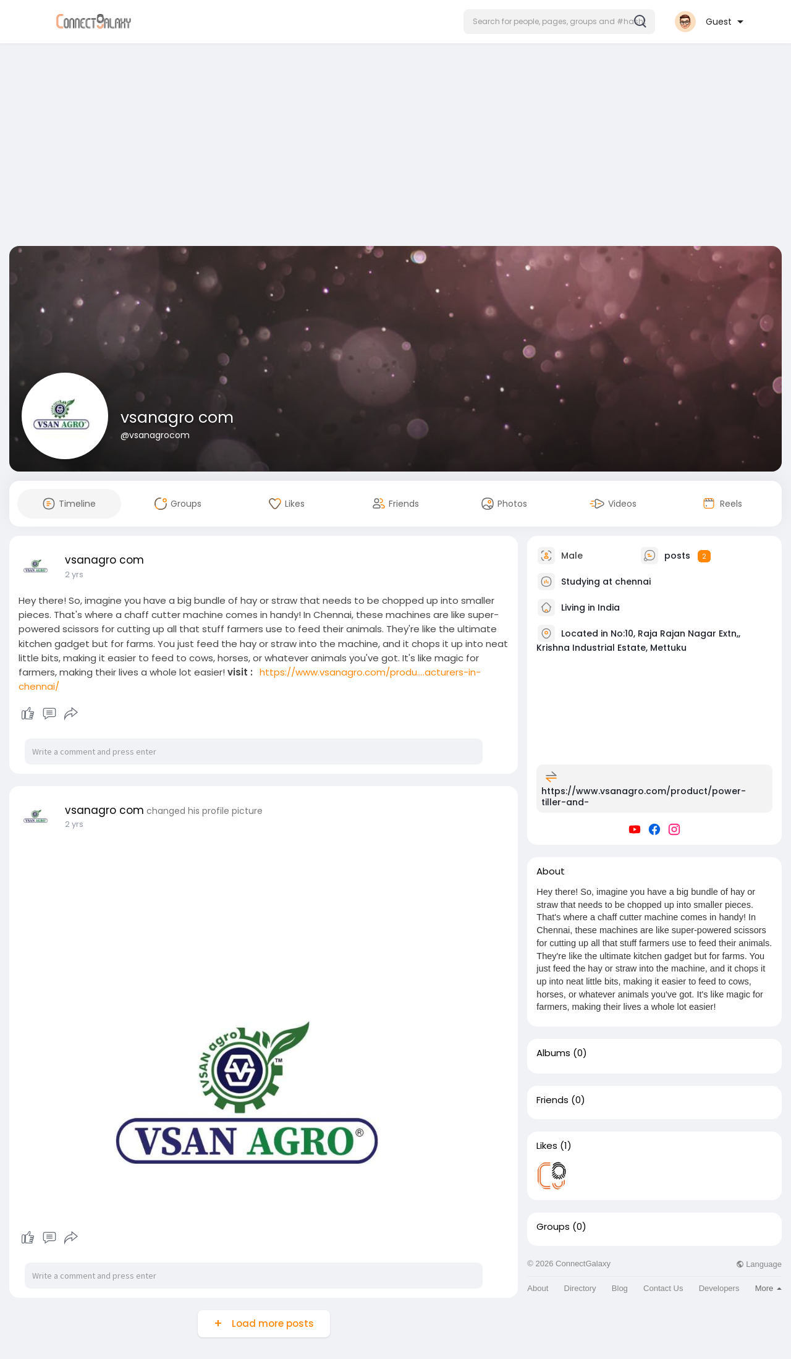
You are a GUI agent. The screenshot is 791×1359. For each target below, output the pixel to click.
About (537, 1288)
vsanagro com (177, 417)
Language (759, 1264)
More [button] (768, 1288)
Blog (620, 1288)
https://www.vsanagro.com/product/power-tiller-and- (643, 796)
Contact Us (663, 1288)
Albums (553, 1053)
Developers (719, 1288)
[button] (559, 21)
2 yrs (74, 574)
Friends (552, 1100)
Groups (553, 1227)
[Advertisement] (395, 147)
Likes (546, 1146)
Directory (580, 1288)
